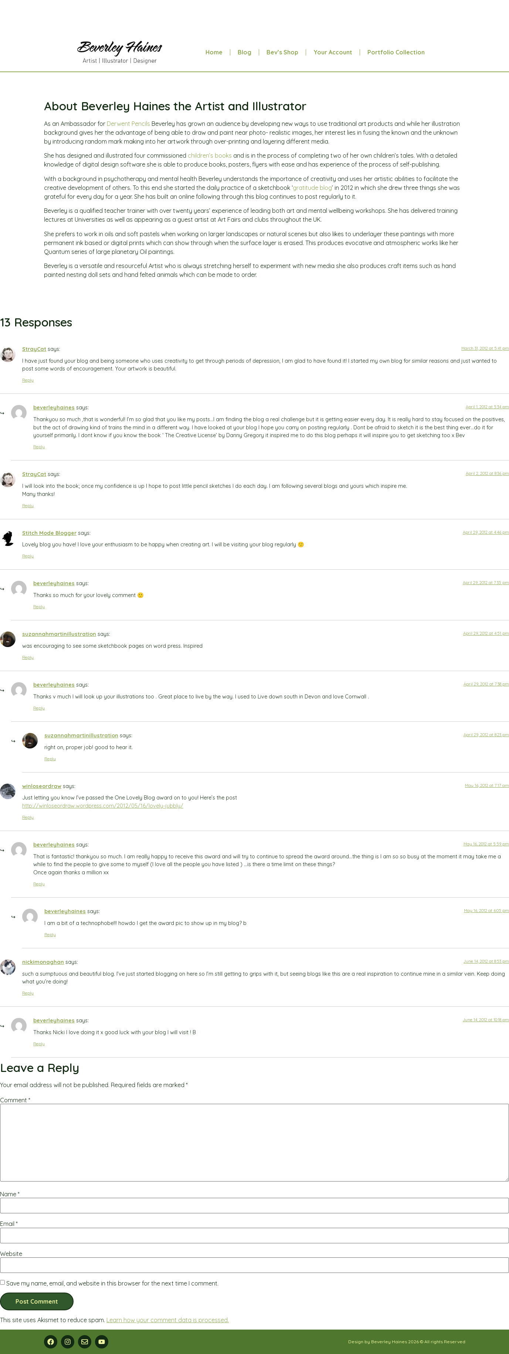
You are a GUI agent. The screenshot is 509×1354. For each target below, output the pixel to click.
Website (11, 1254)
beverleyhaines (54, 407)
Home (214, 52)
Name (10, 1194)
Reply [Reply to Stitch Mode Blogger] (28, 556)
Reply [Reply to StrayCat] (28, 380)
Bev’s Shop (282, 52)
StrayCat (34, 349)
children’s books (210, 155)
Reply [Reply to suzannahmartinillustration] (28, 657)
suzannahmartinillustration (59, 634)
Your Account (332, 52)
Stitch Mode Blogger (49, 533)
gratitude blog (312, 187)
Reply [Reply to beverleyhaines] (39, 446)
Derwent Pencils (128, 123)
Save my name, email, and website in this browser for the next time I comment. (112, 1283)
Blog (244, 52)
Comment (15, 1100)
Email (9, 1224)
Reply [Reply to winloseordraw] (28, 817)
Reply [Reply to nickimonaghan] (28, 993)
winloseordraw (41, 786)
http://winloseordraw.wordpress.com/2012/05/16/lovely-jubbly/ (102, 805)
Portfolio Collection (396, 52)
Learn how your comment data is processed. (167, 1320)
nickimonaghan (43, 962)
